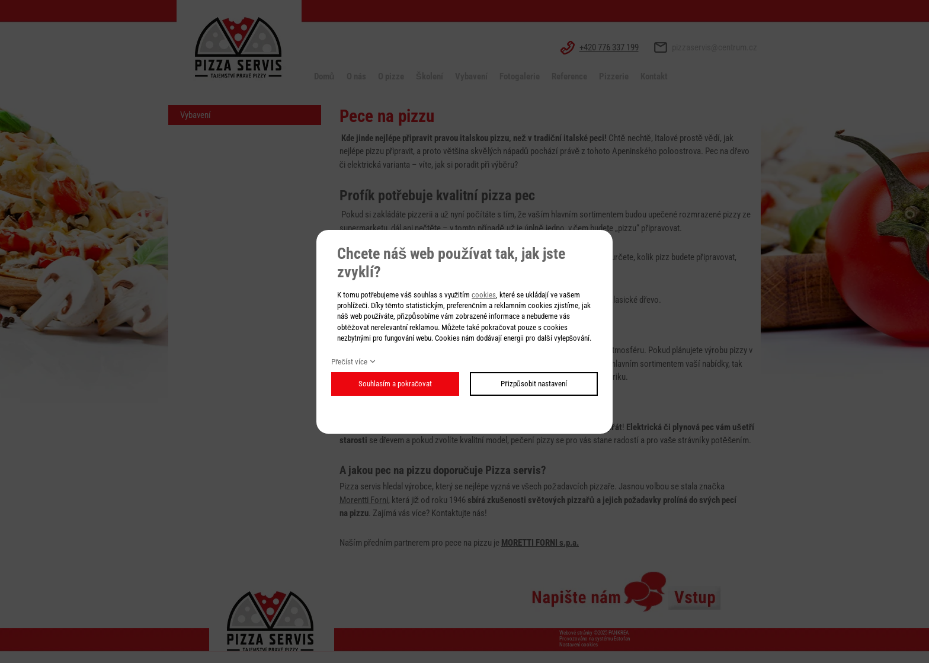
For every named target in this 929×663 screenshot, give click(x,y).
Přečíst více (349, 361)
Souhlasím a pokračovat (395, 383)
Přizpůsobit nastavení (534, 383)
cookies (484, 294)
